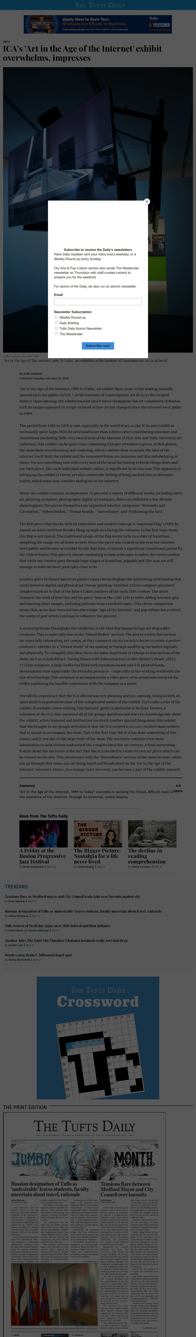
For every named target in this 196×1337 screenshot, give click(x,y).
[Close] (147, 202)
